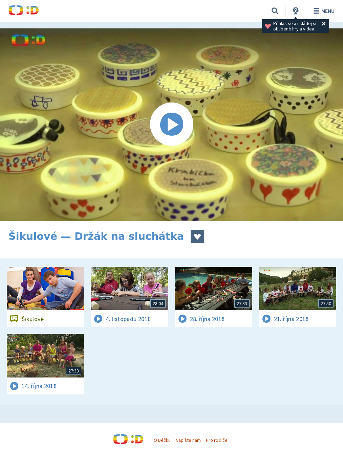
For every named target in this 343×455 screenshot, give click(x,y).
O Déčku (162, 440)
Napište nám (188, 440)
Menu (323, 11)
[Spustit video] (171, 124)
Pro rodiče (216, 440)
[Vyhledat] (275, 11)
